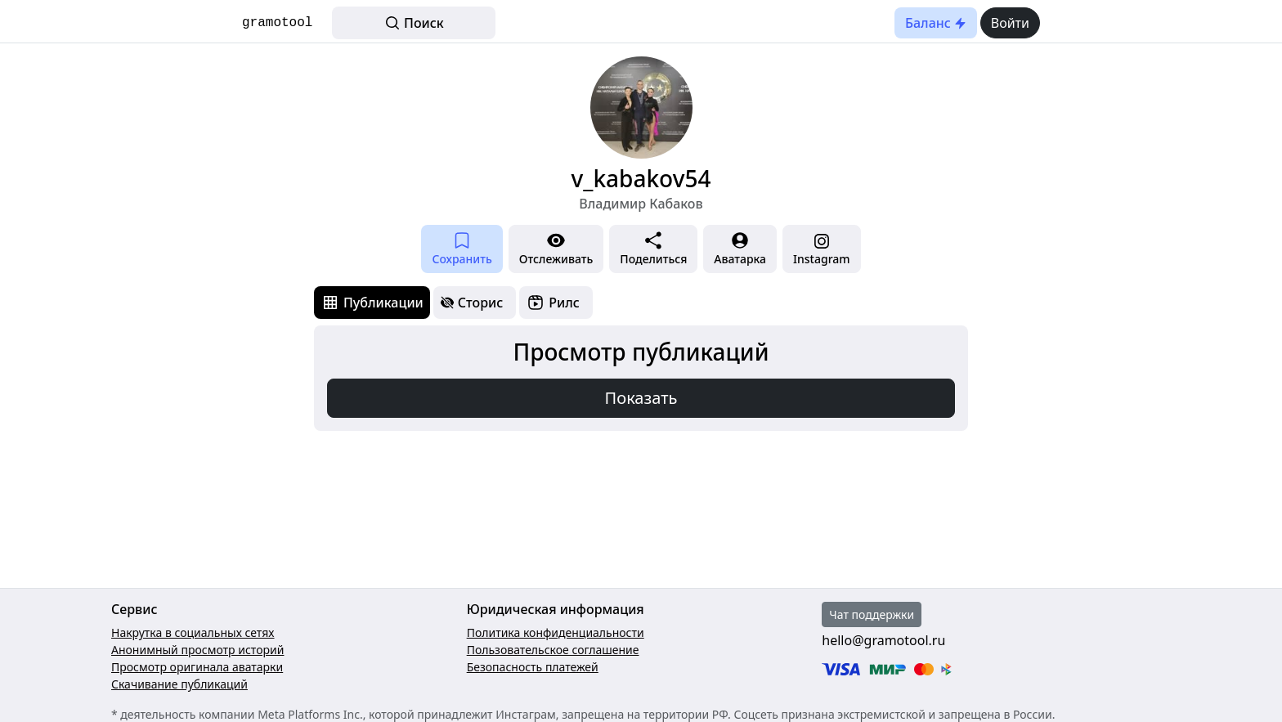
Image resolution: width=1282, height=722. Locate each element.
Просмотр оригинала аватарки (197, 667)
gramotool (277, 23)
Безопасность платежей (532, 667)
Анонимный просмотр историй (197, 649)
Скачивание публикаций (179, 684)
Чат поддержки (871, 614)
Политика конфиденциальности (555, 632)
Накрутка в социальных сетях (193, 632)
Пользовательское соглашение (553, 649)
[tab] (372, 302)
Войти (1010, 23)
